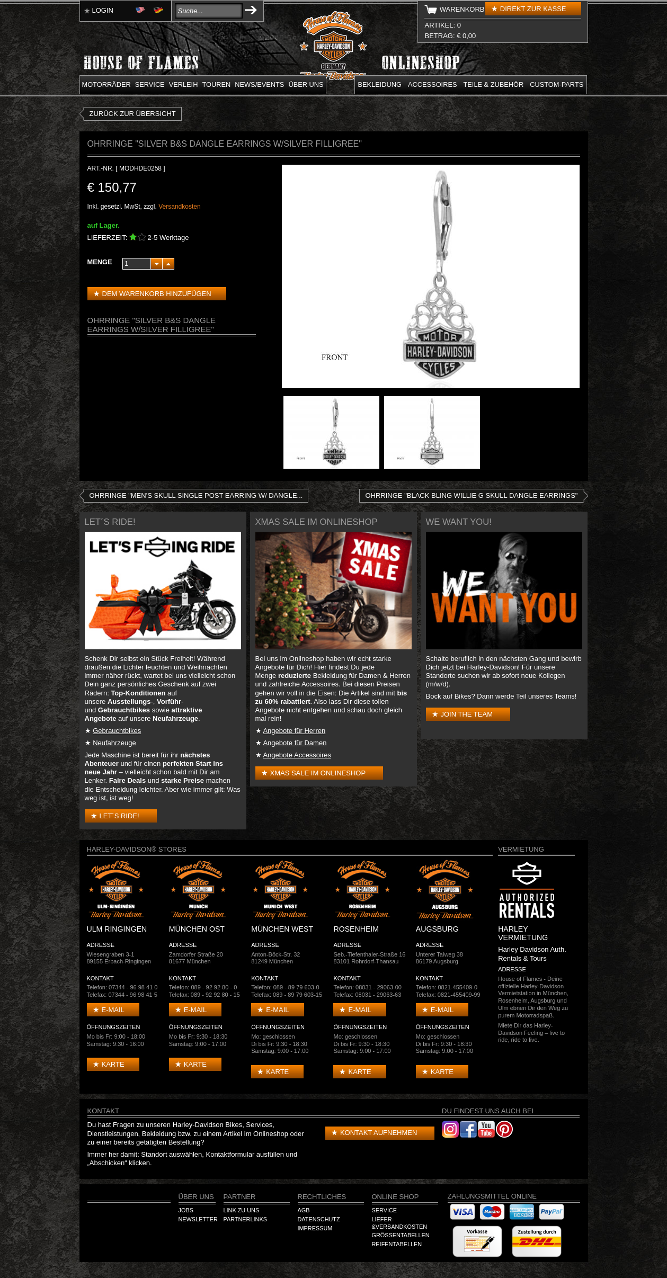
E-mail (113, 1010)
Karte (113, 1064)
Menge (99, 262)
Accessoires (432, 84)
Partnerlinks (245, 1219)
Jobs (186, 1210)
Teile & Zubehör (493, 84)
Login (102, 10)
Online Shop (395, 1197)
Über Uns (196, 1197)
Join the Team (467, 714)
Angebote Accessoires (297, 755)
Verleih (183, 84)
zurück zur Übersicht (133, 114)
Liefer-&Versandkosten (400, 1223)
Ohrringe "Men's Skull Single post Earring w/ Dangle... (196, 495)
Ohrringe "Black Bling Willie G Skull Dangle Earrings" (471, 495)
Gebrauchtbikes (117, 731)
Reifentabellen (397, 1244)
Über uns (305, 84)
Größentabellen (401, 1235)
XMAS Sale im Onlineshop (318, 773)
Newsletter (198, 1219)
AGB (304, 1210)
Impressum (315, 1228)
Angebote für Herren (294, 731)
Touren (216, 84)
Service (150, 84)
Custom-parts (556, 84)
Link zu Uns (242, 1210)
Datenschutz (319, 1219)
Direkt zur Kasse (533, 9)
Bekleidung (380, 84)
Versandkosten (179, 206)
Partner (240, 1197)
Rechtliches (322, 1197)
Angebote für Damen (294, 743)
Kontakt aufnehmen (378, 1133)
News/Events (259, 84)
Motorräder (106, 84)
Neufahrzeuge (114, 743)
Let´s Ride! (119, 816)
